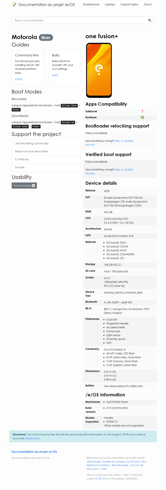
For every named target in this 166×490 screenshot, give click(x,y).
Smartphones (91, 4)
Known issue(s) (24, 185)
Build (55, 75)
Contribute (21, 159)
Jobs (104, 468)
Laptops (110, 4)
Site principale (120, 465)
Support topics (129, 4)
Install (18, 79)
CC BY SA (99, 478)
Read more (33, 438)
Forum (148, 4)
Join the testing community (31, 143)
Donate (19, 167)
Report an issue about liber (31, 151)
